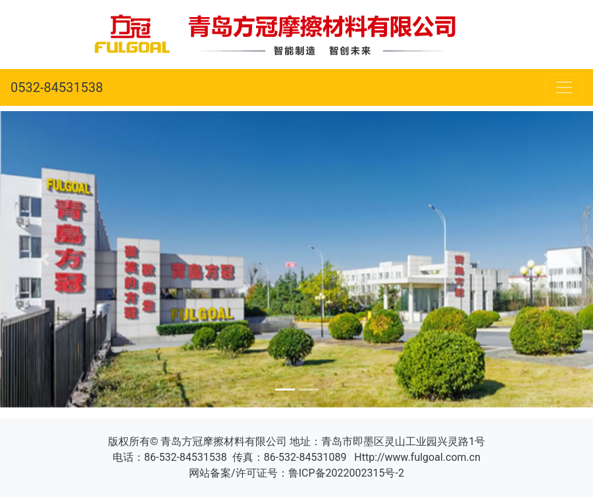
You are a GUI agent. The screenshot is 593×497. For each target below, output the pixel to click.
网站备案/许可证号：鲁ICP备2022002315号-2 (296, 473)
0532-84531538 (57, 87)
